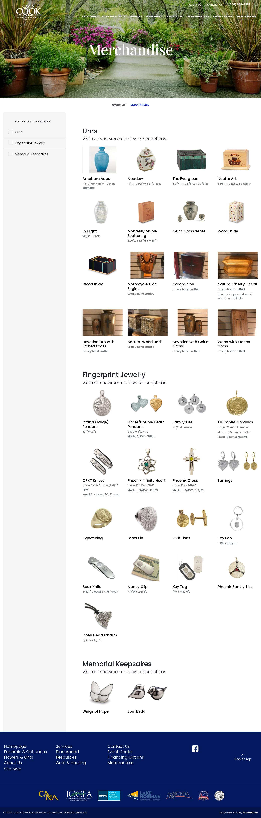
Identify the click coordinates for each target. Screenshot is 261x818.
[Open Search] (256, 4)
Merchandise (121, 762)
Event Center (120, 751)
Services (64, 746)
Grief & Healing (71, 762)
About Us (13, 762)
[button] (102, 168)
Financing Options (126, 757)
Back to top (243, 759)
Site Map (12, 769)
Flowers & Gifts (18, 757)
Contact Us (119, 746)
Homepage (15, 746)
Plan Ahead (67, 751)
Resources (66, 757)
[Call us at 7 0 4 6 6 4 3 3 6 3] (239, 4)
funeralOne (250, 812)
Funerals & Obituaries (25, 751)
